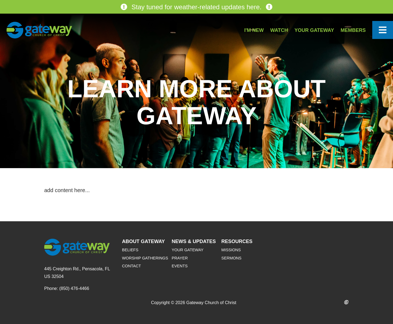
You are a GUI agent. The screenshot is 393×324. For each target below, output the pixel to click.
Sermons (231, 258)
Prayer (180, 258)
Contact (131, 266)
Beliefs (130, 250)
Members (353, 30)
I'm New (254, 30)
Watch (279, 30)
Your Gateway (314, 30)
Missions (231, 250)
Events (179, 266)
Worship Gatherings (145, 258)
